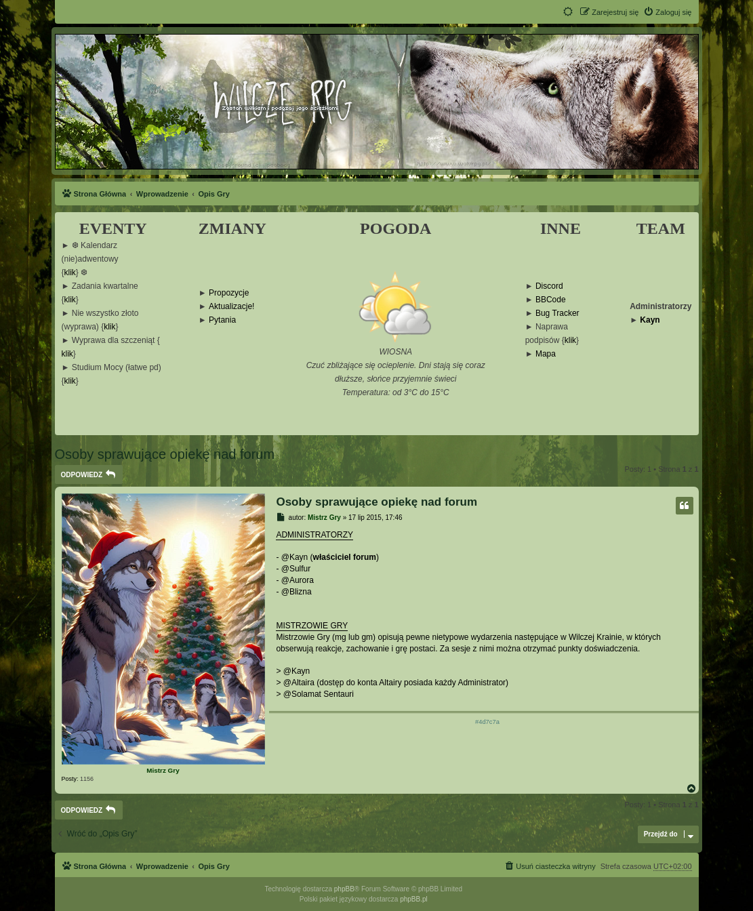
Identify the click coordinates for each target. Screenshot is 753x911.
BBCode (550, 300)
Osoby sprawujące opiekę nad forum (165, 454)
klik (70, 272)
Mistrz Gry (162, 770)
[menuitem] (667, 12)
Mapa (545, 354)
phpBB (344, 889)
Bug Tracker (557, 313)
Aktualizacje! (231, 306)
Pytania (222, 320)
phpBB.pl (414, 899)
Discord (549, 286)
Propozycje (229, 293)
